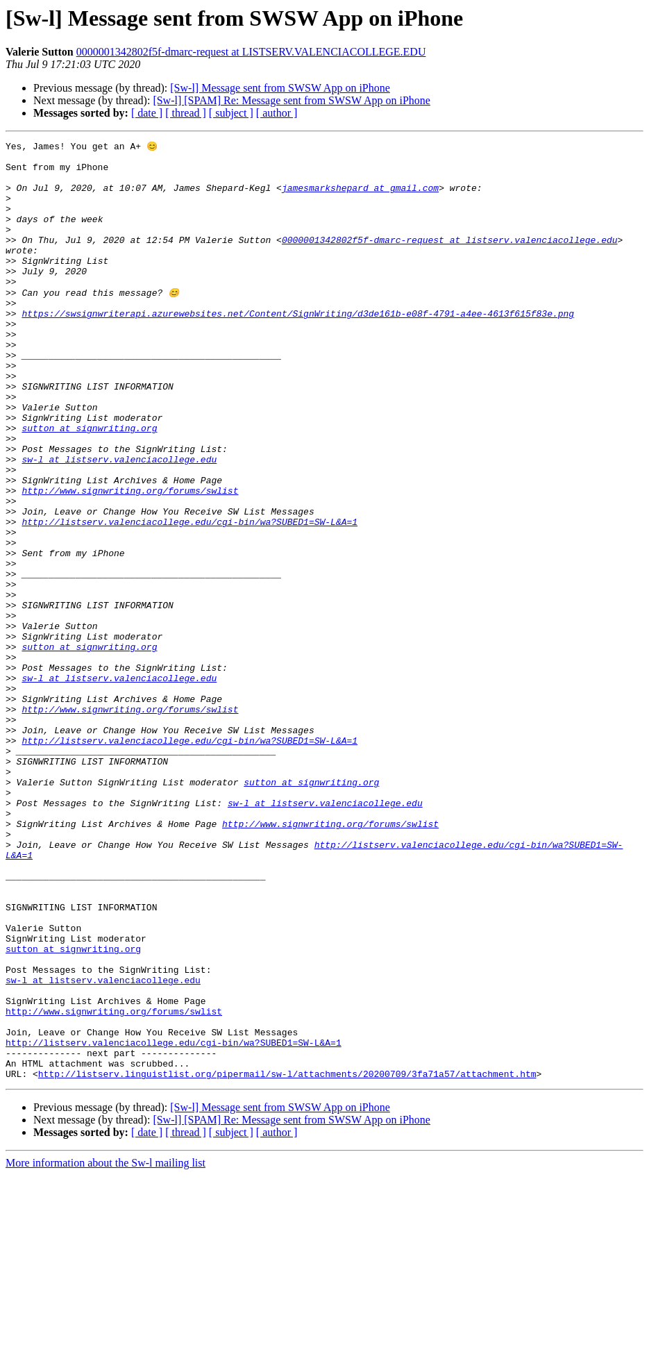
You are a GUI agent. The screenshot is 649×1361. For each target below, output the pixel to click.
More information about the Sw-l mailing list (105, 1349)
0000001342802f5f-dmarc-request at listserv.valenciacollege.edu (450, 259)
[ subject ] (231, 113)
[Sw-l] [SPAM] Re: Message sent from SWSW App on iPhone (291, 100)
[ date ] (146, 113)
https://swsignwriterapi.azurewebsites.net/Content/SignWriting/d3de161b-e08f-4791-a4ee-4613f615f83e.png (298, 347)
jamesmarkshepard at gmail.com (360, 197)
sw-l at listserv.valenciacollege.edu (119, 522)
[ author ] (277, 113)
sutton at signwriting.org (89, 484)
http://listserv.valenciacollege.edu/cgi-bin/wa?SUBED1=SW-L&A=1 (189, 597)
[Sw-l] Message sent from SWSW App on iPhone (280, 88)
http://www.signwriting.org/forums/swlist (130, 559)
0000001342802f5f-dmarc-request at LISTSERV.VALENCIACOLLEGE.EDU (251, 52)
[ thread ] (185, 113)
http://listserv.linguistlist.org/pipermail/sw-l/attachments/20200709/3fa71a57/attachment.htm (287, 1259)
